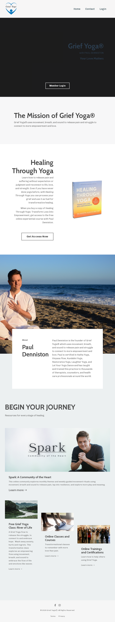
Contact (90, 8)
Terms (53, 616)
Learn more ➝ (18, 490)
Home (77, 8)
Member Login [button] (57, 85)
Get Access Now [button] (37, 236)
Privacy (61, 616)
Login (103, 8)
